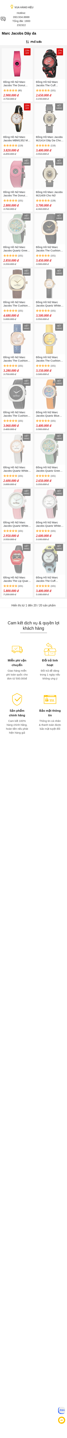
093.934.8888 (21, 17)
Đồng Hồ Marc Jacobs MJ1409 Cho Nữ (49, 193)
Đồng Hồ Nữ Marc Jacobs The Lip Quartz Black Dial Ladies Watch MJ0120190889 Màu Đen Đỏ (16, 579)
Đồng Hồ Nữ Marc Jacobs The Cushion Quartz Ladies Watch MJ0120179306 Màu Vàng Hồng (15, 359)
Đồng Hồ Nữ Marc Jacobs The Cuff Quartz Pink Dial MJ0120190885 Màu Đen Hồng (48, 83)
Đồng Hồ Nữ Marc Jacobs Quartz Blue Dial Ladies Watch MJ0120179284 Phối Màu (48, 414)
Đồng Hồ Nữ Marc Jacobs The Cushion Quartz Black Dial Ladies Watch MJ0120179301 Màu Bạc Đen (15, 414)
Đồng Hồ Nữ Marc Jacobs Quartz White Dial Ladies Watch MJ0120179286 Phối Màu (15, 524)
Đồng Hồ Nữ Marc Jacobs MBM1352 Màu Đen (17, 138)
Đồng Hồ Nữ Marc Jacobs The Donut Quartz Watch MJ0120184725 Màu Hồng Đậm (15, 83)
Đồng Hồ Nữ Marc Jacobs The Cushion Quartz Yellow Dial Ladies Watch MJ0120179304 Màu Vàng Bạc (48, 359)
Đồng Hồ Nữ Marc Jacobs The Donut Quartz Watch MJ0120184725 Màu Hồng (15, 193)
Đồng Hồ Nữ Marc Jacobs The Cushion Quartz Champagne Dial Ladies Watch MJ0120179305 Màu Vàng (15, 304)
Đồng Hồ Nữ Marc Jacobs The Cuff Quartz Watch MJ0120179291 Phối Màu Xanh (48, 579)
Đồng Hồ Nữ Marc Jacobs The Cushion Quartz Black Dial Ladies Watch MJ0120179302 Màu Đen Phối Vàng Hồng (48, 249)
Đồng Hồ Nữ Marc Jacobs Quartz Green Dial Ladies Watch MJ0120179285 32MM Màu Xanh (49, 469)
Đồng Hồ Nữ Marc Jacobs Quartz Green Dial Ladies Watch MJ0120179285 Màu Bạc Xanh (16, 249)
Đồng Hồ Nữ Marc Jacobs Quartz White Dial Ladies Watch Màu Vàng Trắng (49, 304)
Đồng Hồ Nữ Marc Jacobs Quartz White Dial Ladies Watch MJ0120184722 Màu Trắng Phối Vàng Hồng (17, 469)
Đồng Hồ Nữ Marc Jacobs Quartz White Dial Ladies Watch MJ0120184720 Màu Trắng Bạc (48, 524)
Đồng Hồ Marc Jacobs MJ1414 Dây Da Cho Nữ (49, 138)
